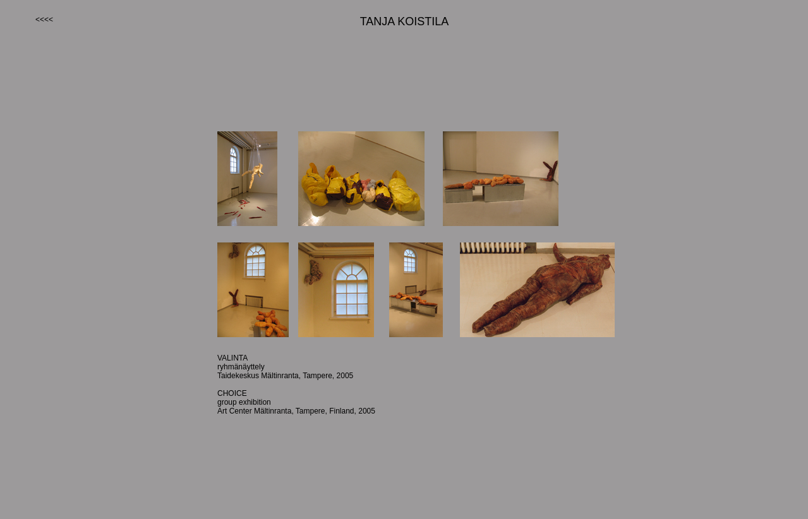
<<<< (44, 19)
